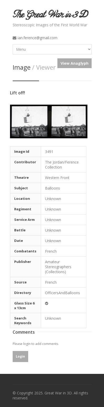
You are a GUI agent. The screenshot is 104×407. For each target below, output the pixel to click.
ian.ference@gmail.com (37, 37)
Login (20, 356)
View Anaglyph (74, 63)
